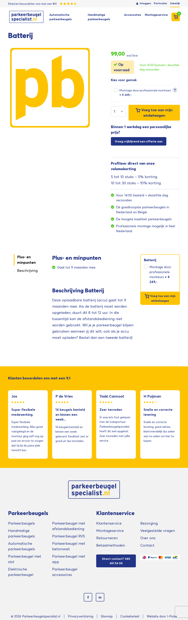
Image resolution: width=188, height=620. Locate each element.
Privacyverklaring (80, 616)
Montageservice (156, 15)
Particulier (160, 3)
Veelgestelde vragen (157, 530)
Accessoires (132, 15)
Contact (147, 545)
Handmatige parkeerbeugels (99, 17)
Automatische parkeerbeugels (60, 17)
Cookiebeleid (129, 616)
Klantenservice (109, 523)
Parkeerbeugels (21, 523)
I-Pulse (172, 616)
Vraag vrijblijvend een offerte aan (138, 141)
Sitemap (107, 616)
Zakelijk (175, 3)
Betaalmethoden (110, 545)
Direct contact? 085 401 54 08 (116, 561)
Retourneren (107, 538)
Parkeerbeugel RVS (68, 536)
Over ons (148, 538)
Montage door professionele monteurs (145, 92)
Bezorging (149, 523)
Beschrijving (27, 270)
